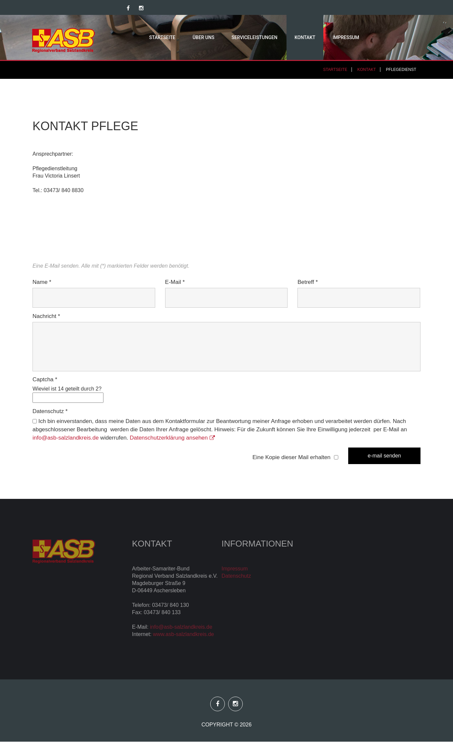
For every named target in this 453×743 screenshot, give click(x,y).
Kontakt (291, 38)
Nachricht (46, 317)
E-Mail (175, 283)
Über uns (190, 38)
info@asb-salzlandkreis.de (65, 439)
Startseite (148, 38)
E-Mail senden (384, 457)
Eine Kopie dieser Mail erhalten (291, 458)
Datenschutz (50, 412)
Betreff (307, 283)
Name (41, 283)
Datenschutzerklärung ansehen (172, 439)
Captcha (44, 381)
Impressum (332, 38)
